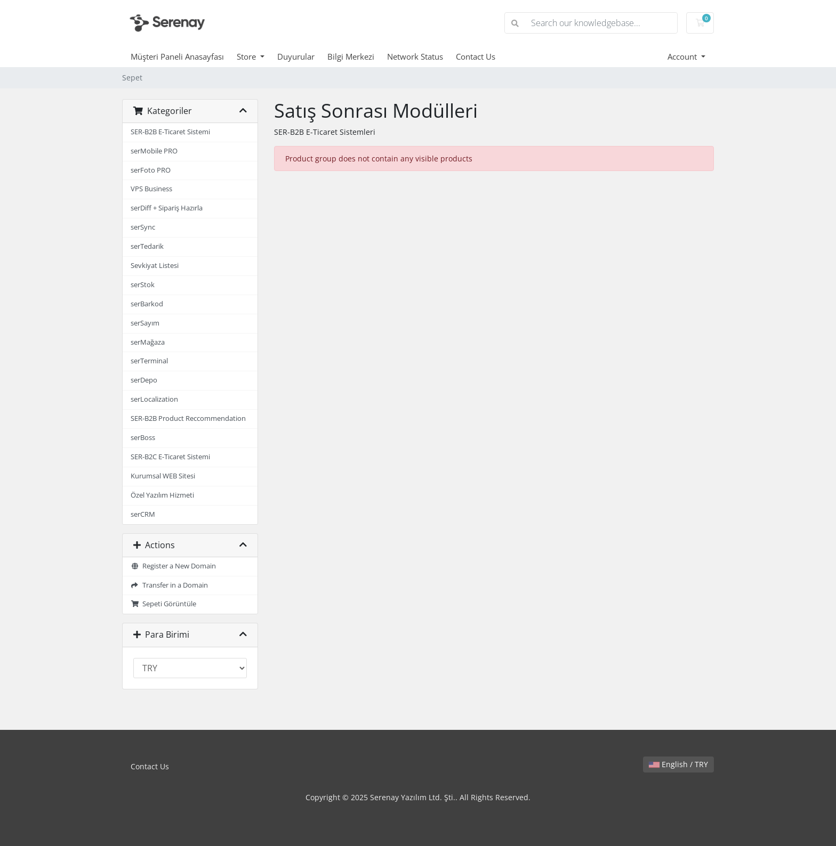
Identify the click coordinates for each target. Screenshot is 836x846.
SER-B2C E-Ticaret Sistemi (170, 456)
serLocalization (154, 399)
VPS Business (151, 188)
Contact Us (475, 56)
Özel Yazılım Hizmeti (162, 495)
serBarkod (147, 303)
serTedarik (147, 246)
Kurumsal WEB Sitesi (163, 476)
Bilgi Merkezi (350, 56)
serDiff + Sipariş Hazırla (167, 208)
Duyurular (296, 56)
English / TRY (678, 764)
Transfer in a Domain (169, 585)
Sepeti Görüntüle (163, 603)
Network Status (415, 56)
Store (247, 56)
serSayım (145, 323)
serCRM (143, 514)
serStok (143, 284)
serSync (143, 227)
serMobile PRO (154, 151)
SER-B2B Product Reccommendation (188, 418)
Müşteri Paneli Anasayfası (177, 56)
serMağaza (148, 342)
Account (683, 56)
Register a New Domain (173, 566)
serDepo (144, 380)
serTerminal (149, 360)
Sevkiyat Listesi (155, 265)
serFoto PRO (151, 170)
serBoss (143, 437)
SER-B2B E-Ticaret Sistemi (170, 131)
